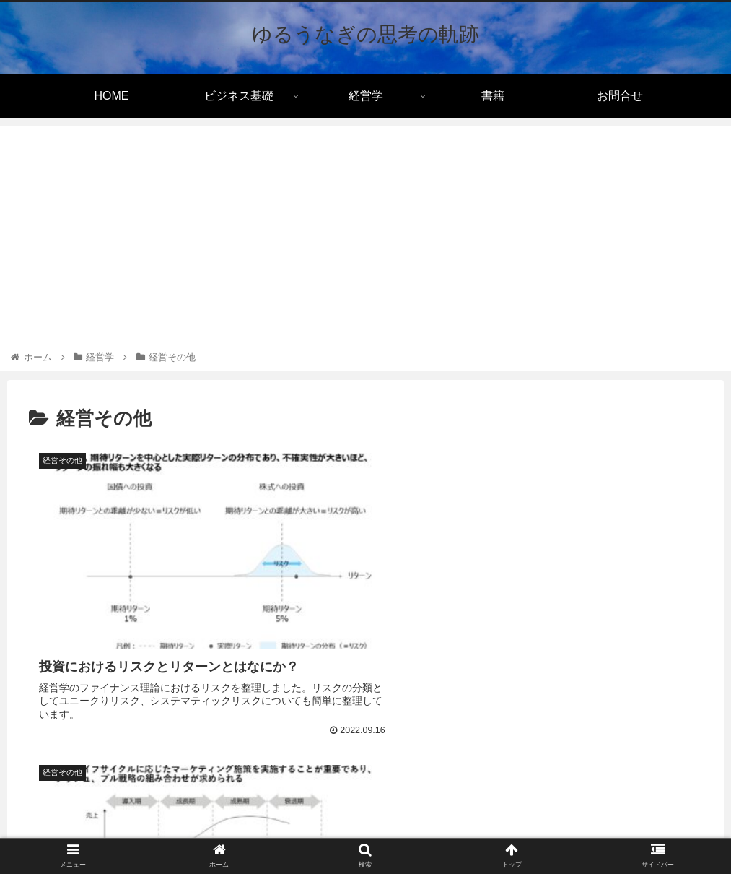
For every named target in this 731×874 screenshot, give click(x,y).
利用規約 (198, 828)
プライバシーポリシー (284, 828)
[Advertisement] (365, 240)
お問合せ (532, 828)
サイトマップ (467, 828)
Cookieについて (386, 828)
